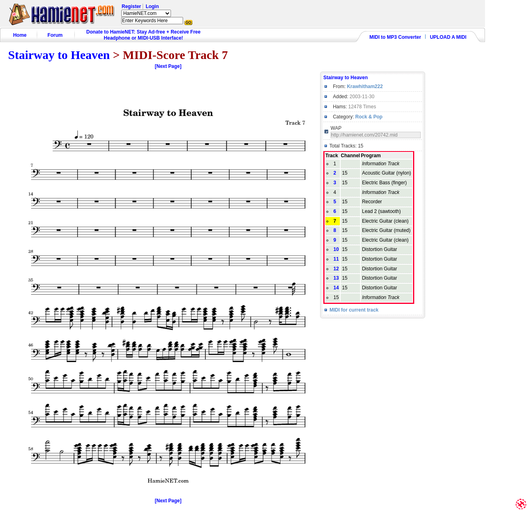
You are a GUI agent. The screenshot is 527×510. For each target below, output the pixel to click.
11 (336, 259)
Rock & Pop (368, 117)
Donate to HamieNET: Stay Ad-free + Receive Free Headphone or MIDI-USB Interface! (143, 35)
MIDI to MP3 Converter (395, 37)
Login (152, 6)
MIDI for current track (353, 310)
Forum (55, 35)
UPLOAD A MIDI (448, 37)
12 (336, 269)
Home (19, 35)
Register (131, 6)
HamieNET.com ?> (146, 13)
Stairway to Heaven (59, 54)
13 (336, 278)
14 (336, 288)
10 (336, 249)
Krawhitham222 (365, 86)
